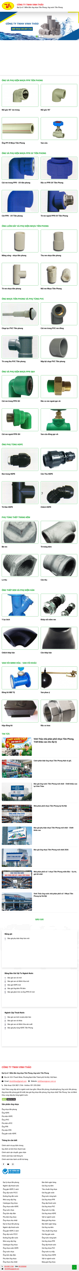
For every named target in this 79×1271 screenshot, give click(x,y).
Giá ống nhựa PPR (48, 1200)
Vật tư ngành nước (48, 1217)
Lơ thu (4, 580)
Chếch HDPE (46, 507)
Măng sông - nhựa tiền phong (14, 255)
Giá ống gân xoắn (48, 1193)
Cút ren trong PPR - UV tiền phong (16, 183)
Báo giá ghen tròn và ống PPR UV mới (21, 992)
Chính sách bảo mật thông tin (12, 1156)
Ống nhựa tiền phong (9, 1109)
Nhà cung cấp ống (9, 1200)
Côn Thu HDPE (47, 474)
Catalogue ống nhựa (10, 1203)
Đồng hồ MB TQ (8, 692)
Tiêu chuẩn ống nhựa (49, 1189)
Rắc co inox (45, 725)
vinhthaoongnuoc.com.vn (47, 1081)
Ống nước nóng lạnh (49, 1196)
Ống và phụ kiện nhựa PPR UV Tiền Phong (24, 153)
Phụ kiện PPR (6, 1130)
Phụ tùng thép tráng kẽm (16, 517)
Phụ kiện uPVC (7, 1123)
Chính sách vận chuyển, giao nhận (14, 1152)
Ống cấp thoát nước (49, 1203)
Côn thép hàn (46, 653)
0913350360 (22, 1266)
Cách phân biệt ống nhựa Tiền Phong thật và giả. (53, 761)
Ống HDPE (5, 1113)
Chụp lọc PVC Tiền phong (12, 328)
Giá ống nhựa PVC (48, 1206)
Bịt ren (4, 547)
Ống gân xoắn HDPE (9, 1134)
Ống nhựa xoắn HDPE (10, 1206)
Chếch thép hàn (8, 653)
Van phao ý (45, 692)
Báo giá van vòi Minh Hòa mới (18, 981)
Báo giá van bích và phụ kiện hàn (19, 1017)
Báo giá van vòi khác (15, 1021)
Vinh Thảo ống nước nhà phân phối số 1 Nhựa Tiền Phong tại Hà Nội (53, 895)
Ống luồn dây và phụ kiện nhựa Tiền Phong (25, 226)
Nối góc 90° (45, 110)
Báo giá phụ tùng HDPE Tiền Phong (20, 1028)
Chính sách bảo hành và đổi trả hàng (15, 1159)
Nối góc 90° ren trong (11, 110)
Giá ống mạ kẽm (48, 1186)
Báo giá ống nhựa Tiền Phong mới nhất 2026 (51, 850)
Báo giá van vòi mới (15, 978)
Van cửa (44, 143)
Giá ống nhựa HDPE (49, 1213)
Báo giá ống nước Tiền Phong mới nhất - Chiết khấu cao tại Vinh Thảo (55, 785)
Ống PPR (5, 1127)
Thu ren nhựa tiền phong (51, 255)
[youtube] (8, 1164)
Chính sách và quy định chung (12, 1145)
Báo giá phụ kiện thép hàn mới (18, 938)
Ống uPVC (5, 1120)
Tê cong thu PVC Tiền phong (13, 361)
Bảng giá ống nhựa (48, 1220)
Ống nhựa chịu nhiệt (10, 1220)
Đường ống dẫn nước (10, 1196)
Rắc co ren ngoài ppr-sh (51, 401)
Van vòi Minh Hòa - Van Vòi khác (19, 663)
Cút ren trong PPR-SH (11, 401)
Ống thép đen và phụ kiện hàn (18, 590)
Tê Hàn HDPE (7, 507)
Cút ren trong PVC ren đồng (52, 328)
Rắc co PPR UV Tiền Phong (52, 183)
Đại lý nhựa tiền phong (11, 1182)
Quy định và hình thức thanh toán (13, 1149)
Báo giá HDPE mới (14, 985)
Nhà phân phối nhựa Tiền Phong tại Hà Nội (50, 806)
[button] (36, 36)
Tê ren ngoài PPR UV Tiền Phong (54, 216)
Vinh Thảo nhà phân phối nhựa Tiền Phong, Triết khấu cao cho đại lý (54, 740)
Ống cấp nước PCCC (10, 1193)
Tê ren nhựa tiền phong (11, 289)
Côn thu (44, 580)
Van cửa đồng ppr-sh (49, 434)
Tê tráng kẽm (46, 547)
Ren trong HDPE (8, 474)
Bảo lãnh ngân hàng (49, 1182)
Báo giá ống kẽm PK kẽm (17, 988)
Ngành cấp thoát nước (11, 1186)
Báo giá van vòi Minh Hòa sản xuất (20, 1024)
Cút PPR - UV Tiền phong (12, 216)
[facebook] (3, 1164)
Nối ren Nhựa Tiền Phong (51, 289)
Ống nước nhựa (8, 1210)
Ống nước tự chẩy (48, 1210)
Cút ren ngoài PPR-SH (11, 434)
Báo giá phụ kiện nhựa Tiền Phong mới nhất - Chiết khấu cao (53, 829)
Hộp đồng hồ (7, 725)
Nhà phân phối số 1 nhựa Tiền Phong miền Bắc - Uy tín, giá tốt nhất (55, 873)
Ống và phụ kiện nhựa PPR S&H (18, 371)
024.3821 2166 (9, 1266)
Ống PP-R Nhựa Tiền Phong (13, 143)
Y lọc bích (6, 619)
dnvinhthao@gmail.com (18, 1081)
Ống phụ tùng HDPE (12, 444)
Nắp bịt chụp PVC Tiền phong (53, 361)
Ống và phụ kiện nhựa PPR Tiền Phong (22, 80)
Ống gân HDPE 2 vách (11, 1189)
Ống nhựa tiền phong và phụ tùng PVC (23, 299)
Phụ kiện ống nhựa (9, 1217)
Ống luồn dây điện (9, 1213)
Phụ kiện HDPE (7, 1116)
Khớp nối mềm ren (48, 619)
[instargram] (12, 1164)
